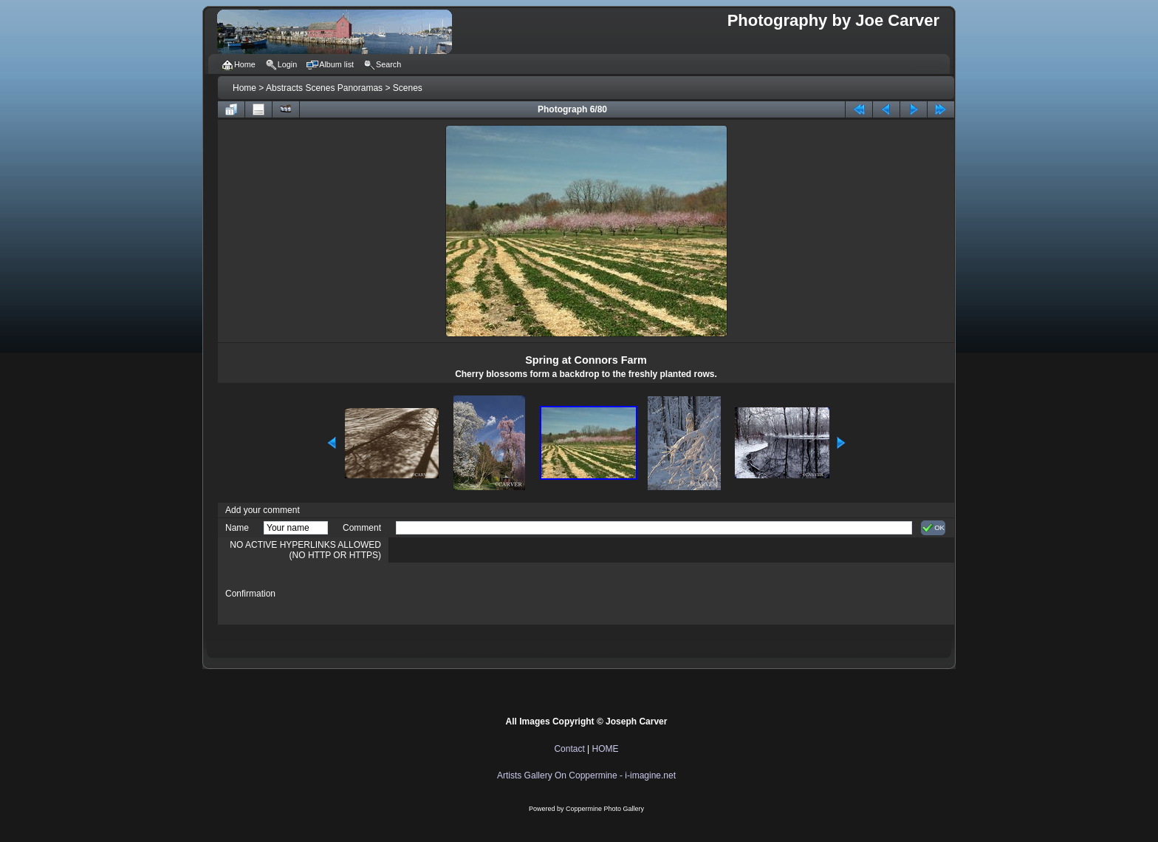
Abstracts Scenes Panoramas (324, 88)
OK (933, 528)
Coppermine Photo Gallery (605, 808)
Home (244, 88)
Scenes (407, 88)
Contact (569, 749)
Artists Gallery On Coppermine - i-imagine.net (586, 775)
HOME (605, 749)
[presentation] (508, 593)
